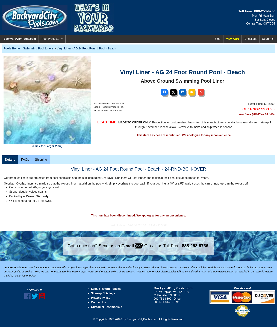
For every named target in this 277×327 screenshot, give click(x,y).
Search (268, 38)
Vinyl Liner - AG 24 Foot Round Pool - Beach (86, 48)
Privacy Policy (100, 297)
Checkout (250, 38)
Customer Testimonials (106, 306)
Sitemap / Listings (103, 293)
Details (10, 159)
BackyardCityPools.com (20, 38)
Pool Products (50, 38)
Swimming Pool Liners (38, 48)
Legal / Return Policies (106, 288)
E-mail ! (132, 245)
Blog (217, 38)
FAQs (25, 159)
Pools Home (12, 48)
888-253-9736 (264, 11)
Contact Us (98, 302)
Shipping (41, 159)
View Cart (232, 38)
